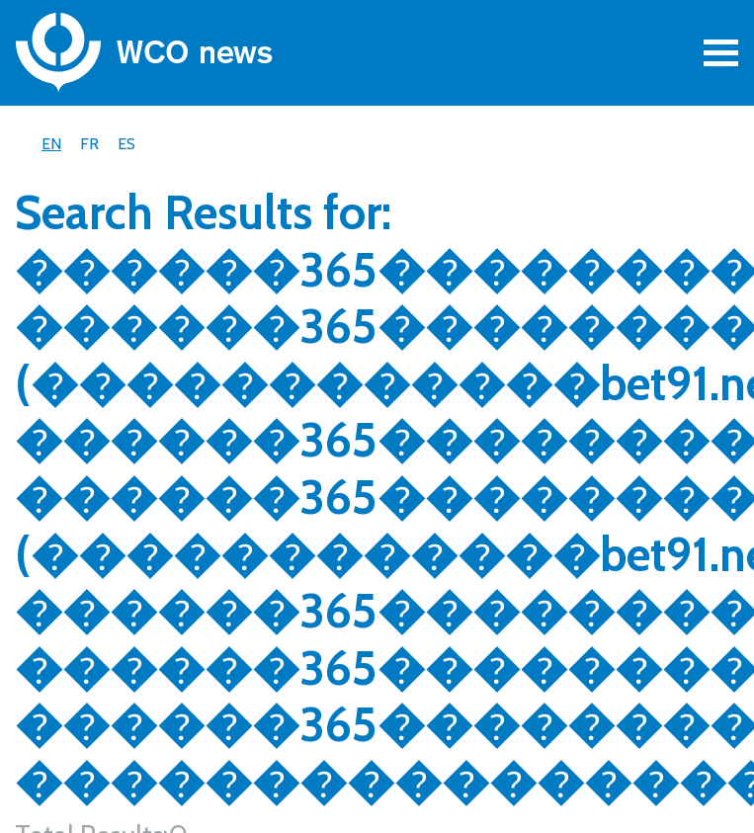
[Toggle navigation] (721, 53)
